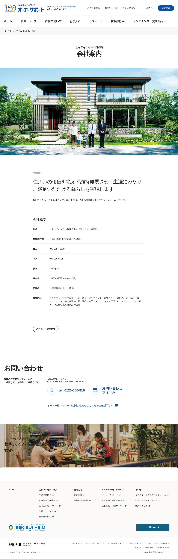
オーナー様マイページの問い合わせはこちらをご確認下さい (80, 405)
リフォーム (96, 21)
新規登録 (166, 8)
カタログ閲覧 (128, 8)
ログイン (150, 8)
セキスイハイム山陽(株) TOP (21, 31)
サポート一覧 (28, 21)
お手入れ (75, 21)
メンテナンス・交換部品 (149, 21)
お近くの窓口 (93, 8)
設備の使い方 (53, 21)
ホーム (8, 21)
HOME (11, 489)
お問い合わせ (111, 8)
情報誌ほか (118, 21)
